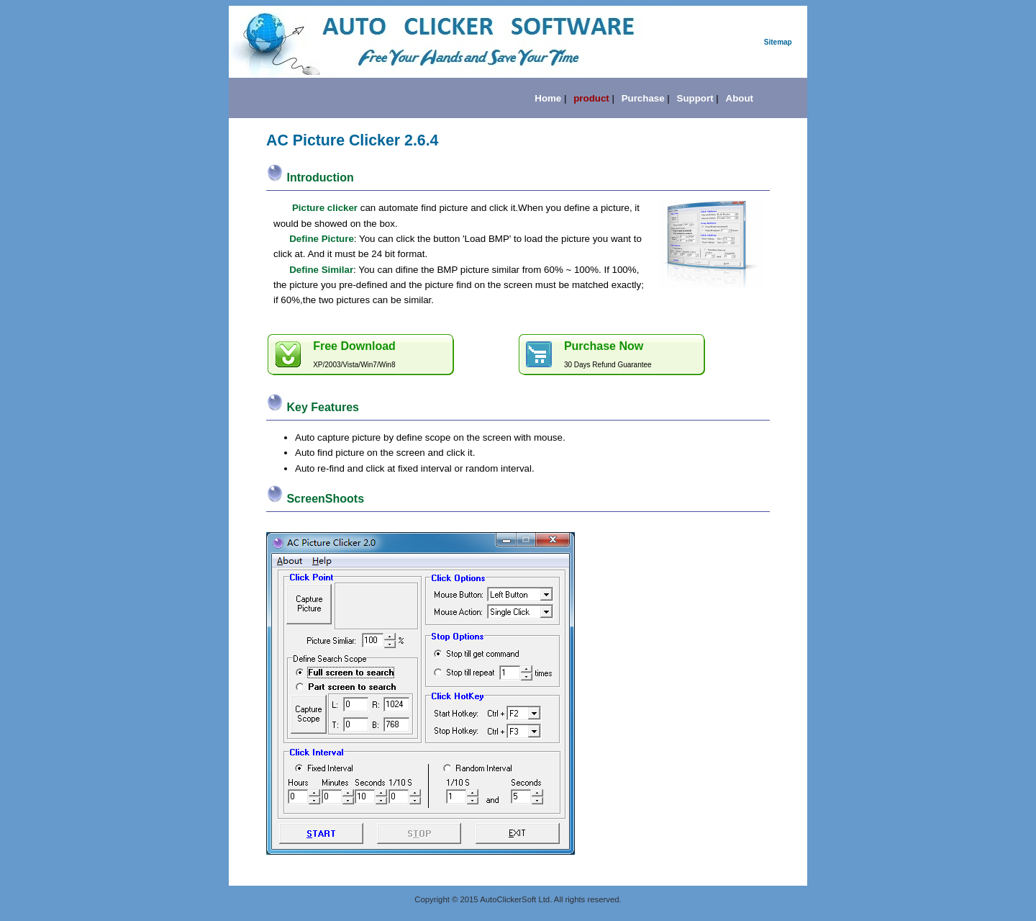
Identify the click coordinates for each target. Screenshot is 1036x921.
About (740, 98)
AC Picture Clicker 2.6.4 (352, 140)
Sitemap (778, 42)
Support (695, 98)
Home (548, 98)
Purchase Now (603, 346)
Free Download (354, 346)
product (591, 98)
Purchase (643, 98)
